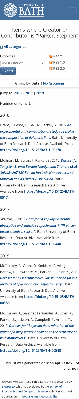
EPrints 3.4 (8, 386)
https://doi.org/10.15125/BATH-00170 (30, 149)
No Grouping (53, 83)
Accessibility (49, 396)
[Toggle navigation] (73, 10)
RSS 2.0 (56, 68)
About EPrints (29, 396)
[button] (8, 71)
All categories (13, 46)
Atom (55, 56)
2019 (40, 93)
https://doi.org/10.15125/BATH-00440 (30, 244)
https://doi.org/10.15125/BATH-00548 (30, 350)
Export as (7, 56)
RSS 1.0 (56, 62)
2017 (29, 93)
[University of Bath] (23, 10)
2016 (17, 93)
